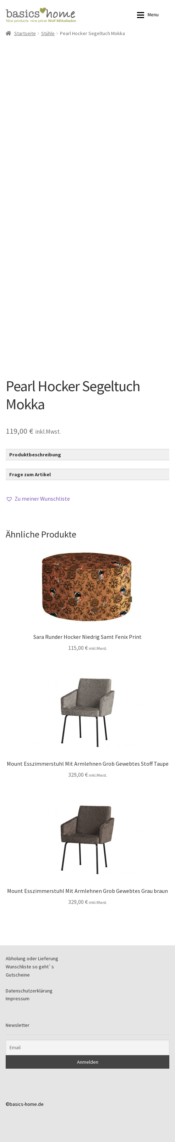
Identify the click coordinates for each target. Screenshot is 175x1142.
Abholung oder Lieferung (32, 958)
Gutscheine (18, 975)
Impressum (17, 998)
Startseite (25, 33)
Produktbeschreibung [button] (35, 454)
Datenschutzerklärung (29, 991)
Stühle (48, 33)
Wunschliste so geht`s (30, 966)
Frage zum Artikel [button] (30, 474)
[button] (38, 499)
